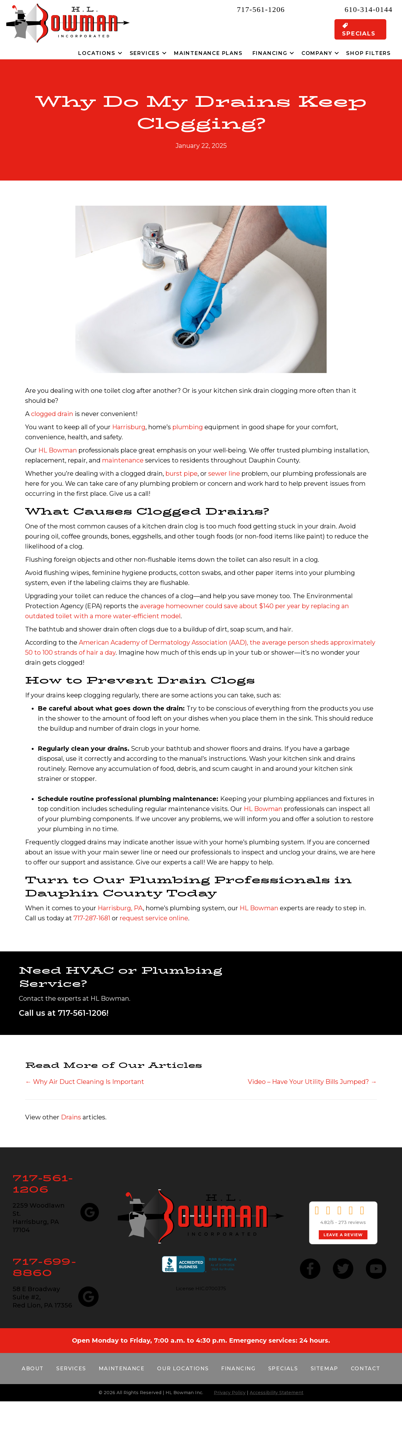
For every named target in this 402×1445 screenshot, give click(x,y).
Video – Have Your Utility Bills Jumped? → (312, 1081)
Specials (283, 1369)
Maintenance (122, 1369)
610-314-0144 (369, 9)
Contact (365, 1369)
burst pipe (182, 473)
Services (145, 53)
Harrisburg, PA (120, 908)
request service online (154, 918)
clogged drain (52, 414)
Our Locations (183, 1369)
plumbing (187, 427)
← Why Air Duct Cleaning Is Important (84, 1081)
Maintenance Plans (208, 53)
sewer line (224, 473)
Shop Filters (368, 53)
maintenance (123, 460)
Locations (96, 53)
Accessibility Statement (276, 1392)
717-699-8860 (44, 1267)
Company (317, 53)
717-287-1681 (91, 918)
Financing (270, 53)
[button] (120, 53)
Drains (71, 1117)
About (33, 1369)
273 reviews (352, 1222)
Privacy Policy (230, 1392)
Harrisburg (128, 427)
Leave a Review (343, 1234)
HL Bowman (57, 450)
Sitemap (324, 1369)
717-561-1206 (261, 9)
